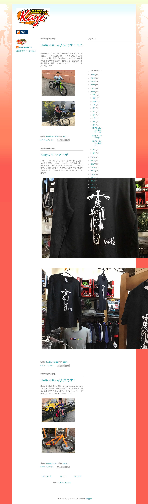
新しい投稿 (46, 476)
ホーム (62, 476)
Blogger (89, 499)
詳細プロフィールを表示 (26, 51)
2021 (93, 88)
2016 (93, 167)
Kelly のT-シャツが (54, 154)
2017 (93, 164)
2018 (93, 161)
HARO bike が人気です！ (58, 380)
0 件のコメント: (46, 140)
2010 (93, 188)
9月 (94, 105)
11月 (95, 98)
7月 (94, 112)
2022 (93, 85)
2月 (94, 150)
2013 (93, 178)
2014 (93, 174)
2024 (93, 78)
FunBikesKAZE (25, 47)
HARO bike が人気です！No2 (61, 45)
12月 (95, 95)
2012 (93, 181)
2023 (93, 81)
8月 (94, 108)
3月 (94, 125)
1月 (94, 153)
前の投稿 (77, 476)
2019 (93, 157)
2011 (93, 184)
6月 (94, 115)
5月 (94, 118)
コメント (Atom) (64, 483)
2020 (93, 92)
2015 (93, 171)
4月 (94, 122)
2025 (93, 75)
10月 (95, 101)
